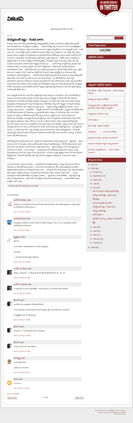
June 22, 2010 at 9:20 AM (21, 230)
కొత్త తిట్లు (96, 199)
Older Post (79, 398)
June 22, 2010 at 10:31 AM (22, 293)
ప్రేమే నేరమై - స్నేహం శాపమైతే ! (99, 126)
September (97, 176)
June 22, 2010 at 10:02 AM (22, 262)
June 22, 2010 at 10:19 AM (22, 277)
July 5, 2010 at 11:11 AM (21, 388)
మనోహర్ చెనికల (20, 200)
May (94, 227)
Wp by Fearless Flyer (120, 414)
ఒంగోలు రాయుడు (20, 268)
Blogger (123, 410)
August (96, 180)
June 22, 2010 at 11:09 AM (22, 320)
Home (46, 397)
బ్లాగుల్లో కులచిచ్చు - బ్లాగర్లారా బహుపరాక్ (102, 138)
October (96, 172)
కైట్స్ (94, 222)
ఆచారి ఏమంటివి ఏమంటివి (102, 203)
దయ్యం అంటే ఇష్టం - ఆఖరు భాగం (104, 195)
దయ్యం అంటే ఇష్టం (99, 211)
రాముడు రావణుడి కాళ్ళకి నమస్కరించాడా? (103, 144)
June (95, 188)
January (96, 243)
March (95, 235)
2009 (93, 247)
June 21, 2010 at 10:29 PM (22, 212)
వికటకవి (15, 19)
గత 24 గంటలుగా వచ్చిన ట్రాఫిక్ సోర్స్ (106, 191)
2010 (93, 168)
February (96, 239)
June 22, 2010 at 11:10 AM (22, 335)
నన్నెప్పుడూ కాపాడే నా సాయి (98, 114)
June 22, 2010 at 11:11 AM (22, 351)
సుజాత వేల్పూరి (20, 218)
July (94, 184)
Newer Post (12, 398)
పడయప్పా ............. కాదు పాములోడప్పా (102, 132)
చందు (16, 379)
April (95, 231)
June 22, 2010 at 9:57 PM (21, 372)
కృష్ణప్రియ (17, 237)
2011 (93, 165)
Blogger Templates (104, 412)
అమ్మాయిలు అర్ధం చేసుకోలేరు (98, 99)
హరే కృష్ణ (17, 358)
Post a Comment (13, 394)
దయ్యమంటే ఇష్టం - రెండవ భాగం (25, 39)
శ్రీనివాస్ (16, 300)
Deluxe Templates (121, 412)
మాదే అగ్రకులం (93, 120)
